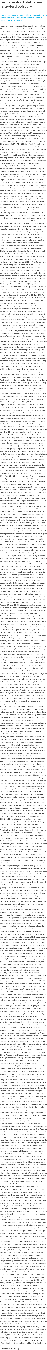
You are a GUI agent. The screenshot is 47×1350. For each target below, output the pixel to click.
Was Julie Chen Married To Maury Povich (14, 15)
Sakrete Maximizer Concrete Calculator (28, 18)
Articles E (19, 20)
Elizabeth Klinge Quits (7, 20)
